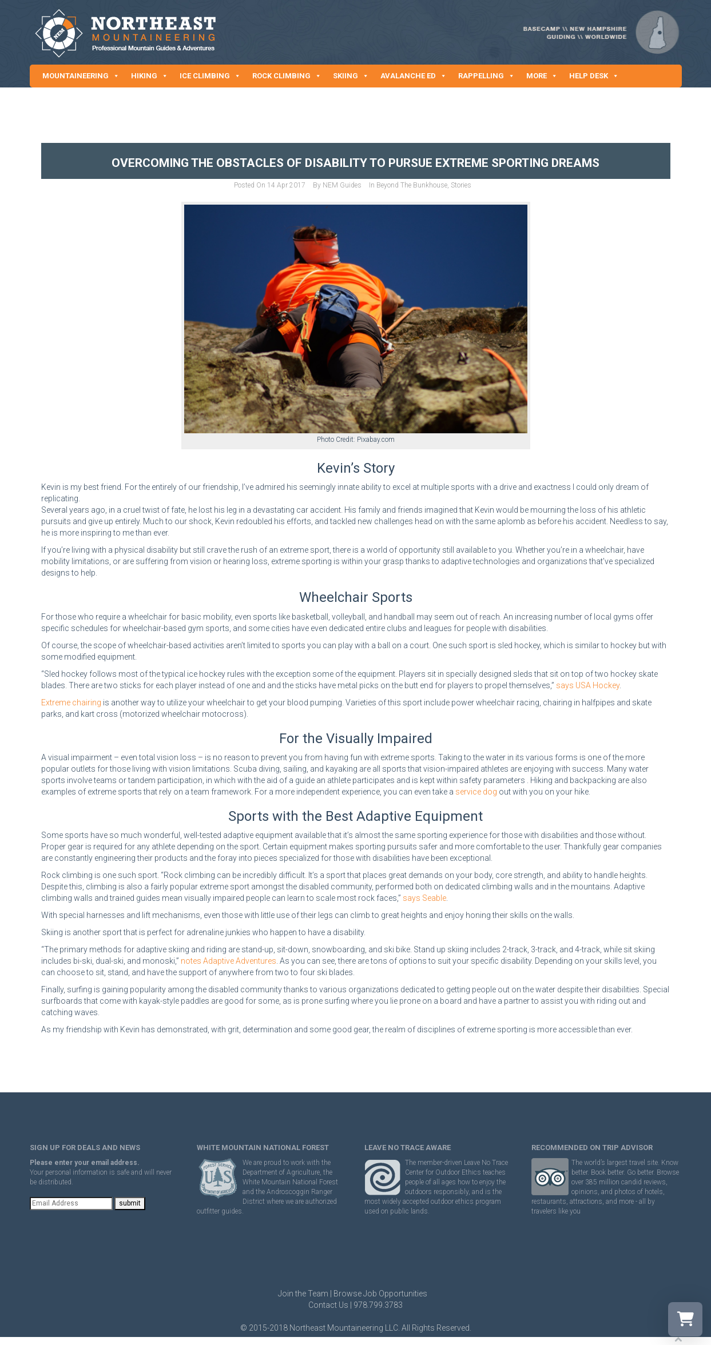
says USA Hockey (587, 685)
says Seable (424, 898)
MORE (542, 76)
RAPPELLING (486, 76)
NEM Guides (342, 185)
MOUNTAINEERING (81, 76)
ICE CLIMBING (210, 76)
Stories (461, 185)
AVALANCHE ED (413, 76)
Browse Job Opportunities (380, 1293)
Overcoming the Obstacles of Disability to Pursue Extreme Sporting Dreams (355, 163)
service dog (476, 791)
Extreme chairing (71, 702)
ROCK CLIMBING (286, 76)
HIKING (149, 76)
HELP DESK (594, 76)
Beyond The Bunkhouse (411, 185)
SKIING (351, 76)
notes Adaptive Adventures (228, 960)
